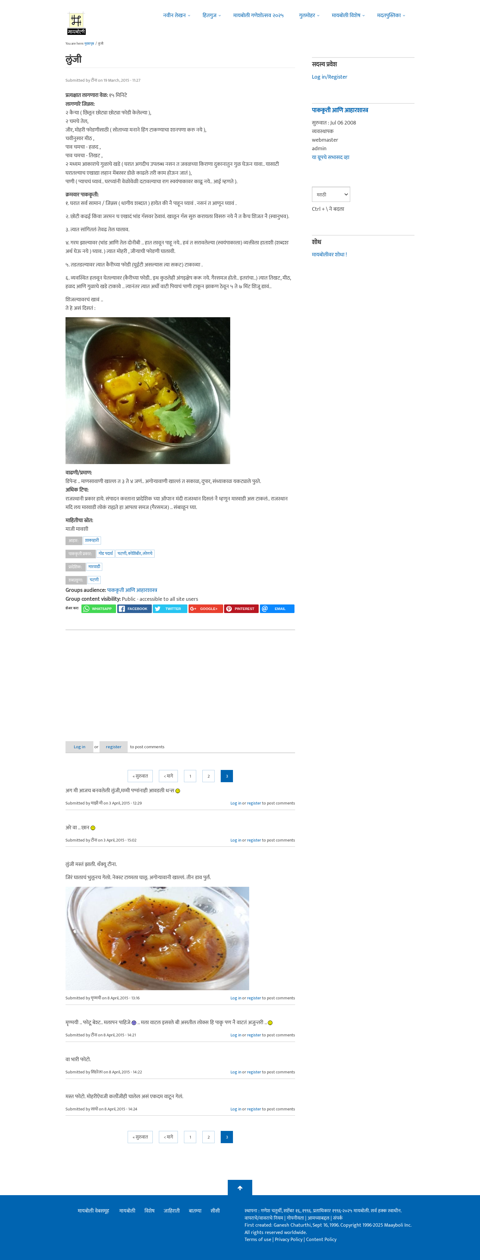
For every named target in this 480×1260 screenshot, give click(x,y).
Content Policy (321, 1239)
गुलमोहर (307, 15)
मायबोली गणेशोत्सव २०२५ (258, 15)
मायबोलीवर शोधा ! (329, 254)
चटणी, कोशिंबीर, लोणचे (135, 553)
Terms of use (258, 1239)
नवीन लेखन (174, 15)
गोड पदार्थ (106, 553)
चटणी (94, 579)
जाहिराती (172, 1211)
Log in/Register (329, 77)
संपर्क (338, 1218)
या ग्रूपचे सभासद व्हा (330, 157)
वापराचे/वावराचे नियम (264, 1218)
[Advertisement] (180, 680)
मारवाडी (94, 566)
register (120, 746)
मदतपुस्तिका (389, 15)
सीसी (215, 1211)
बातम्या (195, 1211)
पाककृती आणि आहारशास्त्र (132, 590)
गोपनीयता (296, 1218)
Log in (82, 746)
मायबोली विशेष (346, 15)
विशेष (149, 1211)
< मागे (168, 776)
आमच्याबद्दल (319, 1218)
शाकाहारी (92, 540)
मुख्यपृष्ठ (89, 43)
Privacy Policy (289, 1239)
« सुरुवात (140, 776)
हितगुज (209, 15)
